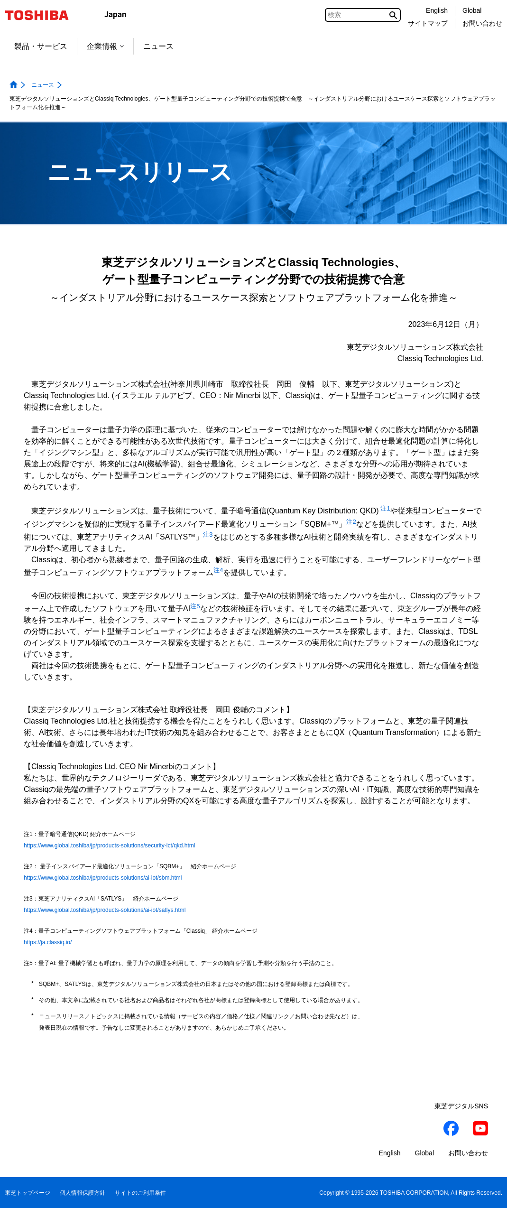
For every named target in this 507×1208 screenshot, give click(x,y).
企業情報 (105, 46)
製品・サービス (40, 46)
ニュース (158, 46)
